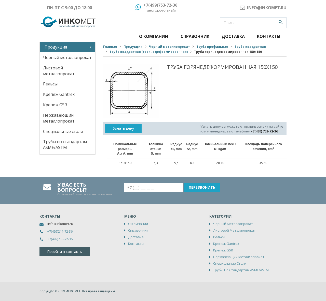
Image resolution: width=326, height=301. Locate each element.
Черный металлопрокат (67, 57)
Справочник (195, 36)
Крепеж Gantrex (59, 94)
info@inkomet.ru (60, 223)
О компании (153, 36)
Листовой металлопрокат (59, 71)
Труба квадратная (250, 46)
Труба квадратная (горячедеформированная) (149, 52)
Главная (110, 46)
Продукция (56, 47)
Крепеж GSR (55, 105)
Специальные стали (63, 131)
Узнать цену (123, 128)
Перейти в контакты (65, 251)
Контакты (268, 36)
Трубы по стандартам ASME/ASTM (65, 144)
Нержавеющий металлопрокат (59, 118)
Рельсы (50, 84)
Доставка (233, 36)
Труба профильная (212, 46)
